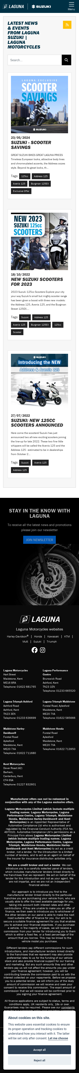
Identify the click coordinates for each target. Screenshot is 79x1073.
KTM (67, 636)
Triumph (52, 641)
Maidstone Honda (53, 728)
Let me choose (58, 1038)
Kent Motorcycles (14, 764)
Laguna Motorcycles (15, 670)
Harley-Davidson (18, 636)
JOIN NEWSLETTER (39, 540)
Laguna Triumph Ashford (17, 701)
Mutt (25, 641)
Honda (38, 636)
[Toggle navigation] (71, 6)
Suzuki (37, 641)
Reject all (39, 1060)
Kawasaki (53, 636)
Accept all (39, 1049)
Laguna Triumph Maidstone (59, 701)
